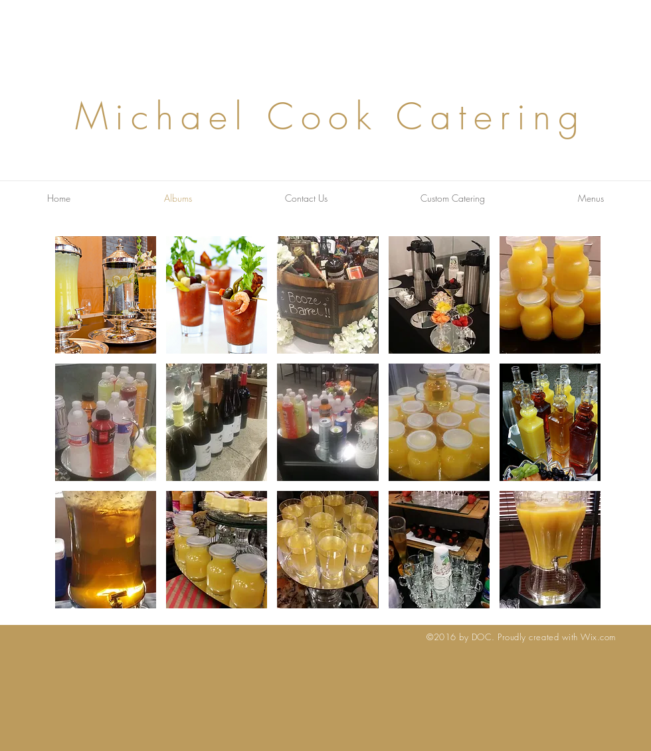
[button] (105, 295)
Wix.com (598, 637)
